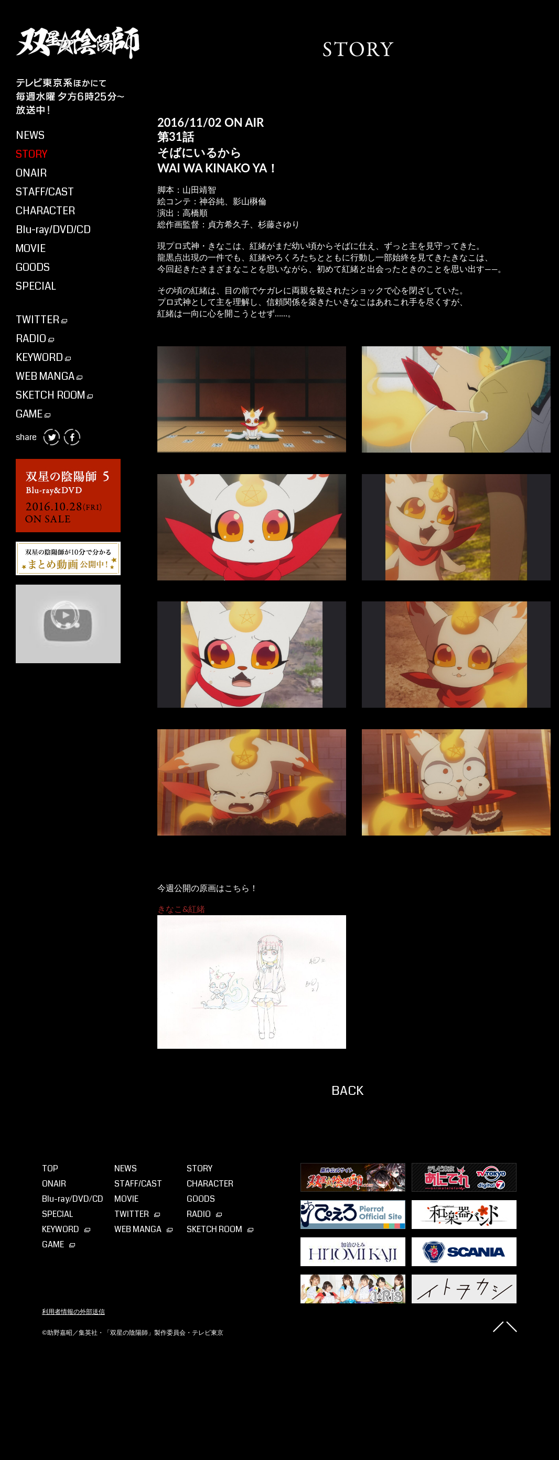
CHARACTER (45, 210)
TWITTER (41, 319)
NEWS (30, 135)
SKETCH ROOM (54, 395)
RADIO (35, 338)
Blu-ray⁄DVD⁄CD (72, 1199)
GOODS (33, 267)
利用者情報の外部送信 (73, 1311)
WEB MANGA (49, 376)
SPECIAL (36, 286)
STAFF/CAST (45, 192)
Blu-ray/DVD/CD (53, 229)
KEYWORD (43, 357)
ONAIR (31, 173)
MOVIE (31, 248)
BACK (347, 1091)
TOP (50, 1168)
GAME (33, 414)
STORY (31, 154)
